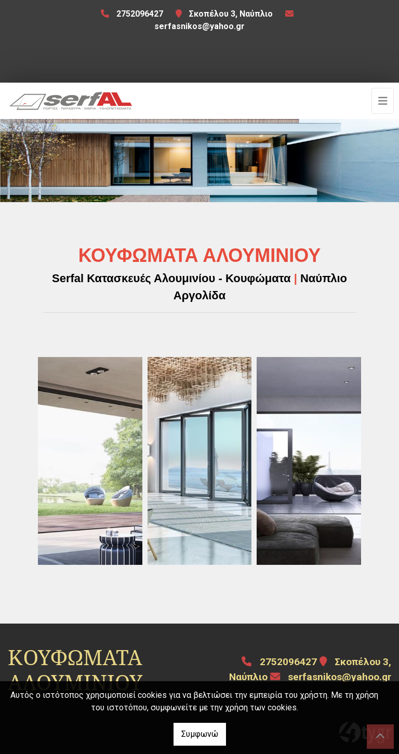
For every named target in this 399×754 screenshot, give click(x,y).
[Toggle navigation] (382, 101)
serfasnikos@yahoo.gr (199, 26)
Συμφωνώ (199, 734)
